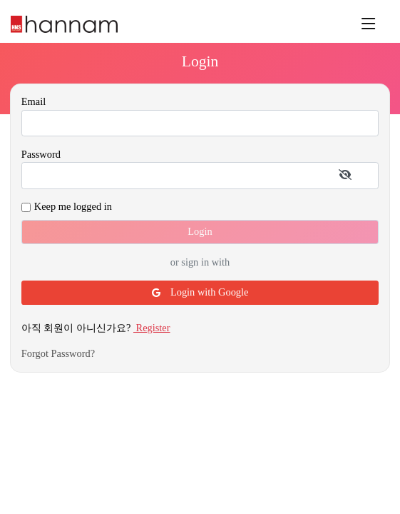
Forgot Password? (58, 353)
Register (151, 327)
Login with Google (200, 292)
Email (33, 101)
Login (200, 231)
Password (41, 154)
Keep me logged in (73, 206)
